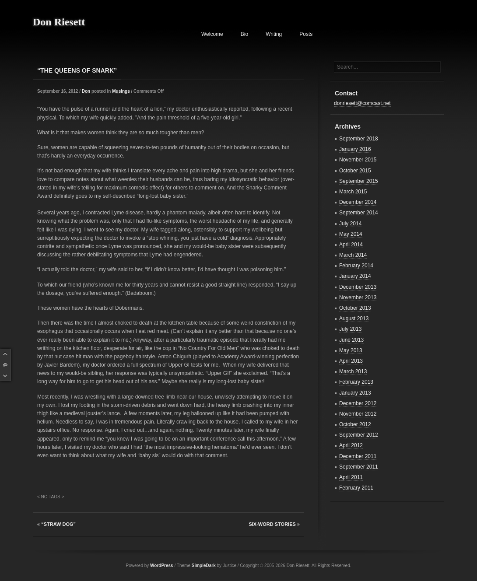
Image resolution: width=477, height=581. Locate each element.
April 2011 (351, 477)
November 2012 (357, 414)
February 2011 (356, 488)
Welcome (212, 34)
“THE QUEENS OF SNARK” (77, 70)
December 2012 (357, 403)
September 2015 (358, 181)
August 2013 (353, 318)
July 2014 (350, 223)
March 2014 (353, 255)
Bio (244, 34)
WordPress (161, 565)
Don (86, 91)
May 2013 (350, 350)
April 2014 (351, 245)
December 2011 (357, 456)
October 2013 (355, 308)
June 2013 (351, 340)
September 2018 (358, 139)
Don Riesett (59, 22)
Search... (347, 67)
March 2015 (353, 192)
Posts (305, 34)
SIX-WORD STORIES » (274, 524)
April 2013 (351, 361)
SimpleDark (204, 565)
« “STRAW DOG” (56, 524)
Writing (274, 34)
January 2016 (355, 149)
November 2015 (357, 160)
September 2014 (358, 213)
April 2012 (351, 445)
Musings (121, 91)
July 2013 (350, 329)
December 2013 (357, 287)
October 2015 (355, 171)
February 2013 (356, 382)
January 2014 (355, 276)
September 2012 (358, 435)
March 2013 (353, 371)
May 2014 (350, 234)
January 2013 (355, 393)
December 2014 (357, 202)
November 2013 (357, 297)
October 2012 (355, 424)
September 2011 (358, 467)
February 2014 (356, 265)
